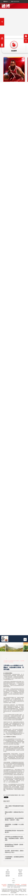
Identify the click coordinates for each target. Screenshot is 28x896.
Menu (25, 639)
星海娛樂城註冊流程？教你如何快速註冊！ (14, 831)
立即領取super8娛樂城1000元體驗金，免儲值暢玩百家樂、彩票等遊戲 (14, 838)
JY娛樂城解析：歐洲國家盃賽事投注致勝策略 (14, 857)
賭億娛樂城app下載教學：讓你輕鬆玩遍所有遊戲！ (14, 845)
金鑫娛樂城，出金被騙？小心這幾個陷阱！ (14, 825)
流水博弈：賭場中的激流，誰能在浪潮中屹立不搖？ (14, 851)
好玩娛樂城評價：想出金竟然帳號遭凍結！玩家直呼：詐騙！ (14, 819)
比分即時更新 (23, 884)
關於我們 (8, 875)
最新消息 (8, 871)
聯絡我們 (20, 873)
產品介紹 (20, 870)
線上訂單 (20, 875)
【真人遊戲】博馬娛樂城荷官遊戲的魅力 (14, 806)
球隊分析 (4, 885)
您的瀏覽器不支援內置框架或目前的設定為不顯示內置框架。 (14, 41)
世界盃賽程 (17, 884)
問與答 (20, 871)
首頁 (4, 658)
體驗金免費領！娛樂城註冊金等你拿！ (14, 812)
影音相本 (8, 873)
